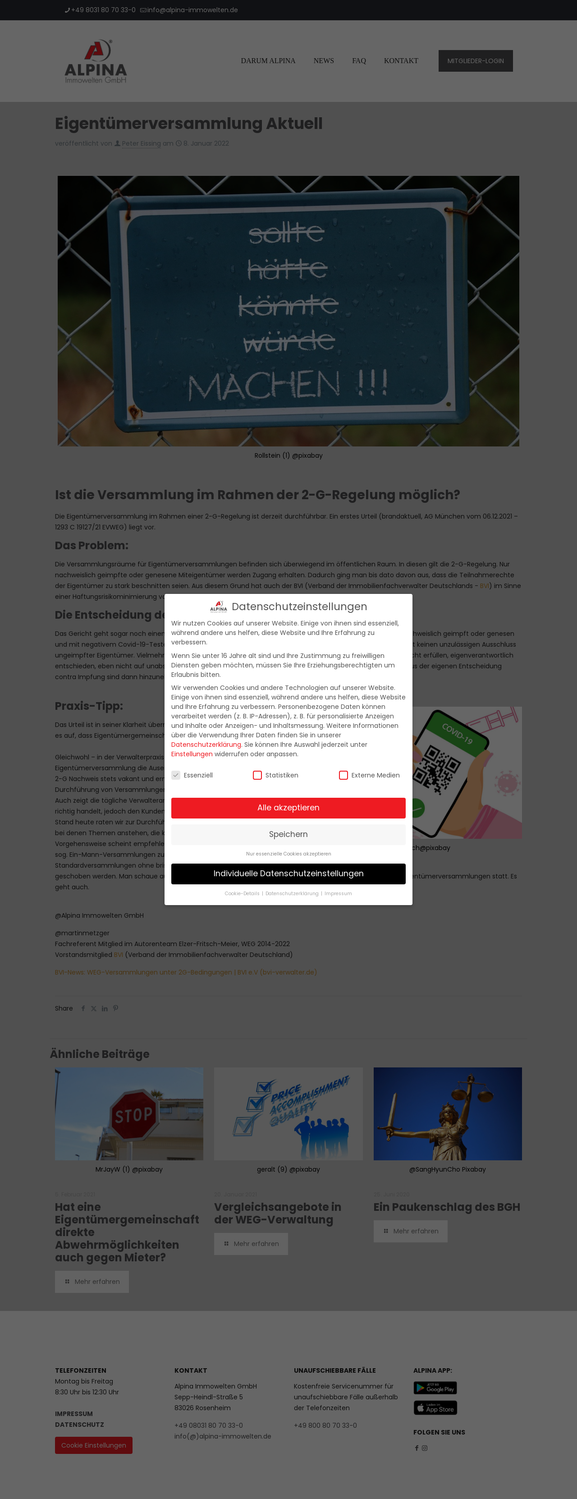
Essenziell (192, 771)
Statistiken (275, 771)
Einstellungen (192, 749)
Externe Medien (369, 771)
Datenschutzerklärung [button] (293, 889)
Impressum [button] (338, 889)
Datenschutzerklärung (206, 740)
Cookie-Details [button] (243, 889)
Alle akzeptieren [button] (288, 803)
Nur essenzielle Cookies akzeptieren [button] (288, 849)
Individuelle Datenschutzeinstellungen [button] (289, 869)
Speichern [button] (288, 830)
